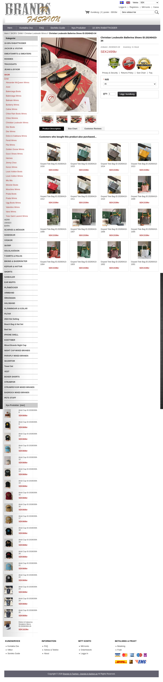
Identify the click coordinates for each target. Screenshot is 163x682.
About (46, 653)
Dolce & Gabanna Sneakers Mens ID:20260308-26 (25, 624)
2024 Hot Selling (11, 319)
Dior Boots (10, 127)
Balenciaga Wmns (13, 96)
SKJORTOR (9, 361)
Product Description (52, 129)
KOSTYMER (9, 340)
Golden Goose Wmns (15, 149)
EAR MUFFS (9, 282)
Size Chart (141, 73)
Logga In (122, 7)
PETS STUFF (10, 398)
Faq (150, 73)
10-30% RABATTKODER (15, 43)
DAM (20, 33)
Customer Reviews (92, 129)
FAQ (46, 646)
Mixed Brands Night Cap (15, 345)
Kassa (156, 7)
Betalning (121, 646)
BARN (7, 226)
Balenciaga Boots (13, 91)
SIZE (107, 79)
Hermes (9, 158)
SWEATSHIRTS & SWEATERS (17, 54)
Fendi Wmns (11, 140)
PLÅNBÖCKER (11, 287)
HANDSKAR (9, 235)
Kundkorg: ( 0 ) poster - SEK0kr (104, 12)
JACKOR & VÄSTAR (13, 48)
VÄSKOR (8, 240)
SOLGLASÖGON (11, 251)
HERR (7, 220)
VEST (6, 371)
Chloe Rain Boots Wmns (16, 114)
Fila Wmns (10, 145)
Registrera (134, 7)
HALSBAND (9, 303)
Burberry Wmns (12, 105)
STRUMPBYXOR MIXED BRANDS (19, 387)
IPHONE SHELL (11, 335)
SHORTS (8, 272)
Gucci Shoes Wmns (14, 154)
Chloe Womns (12, 118)
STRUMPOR (9, 382)
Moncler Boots (12, 185)
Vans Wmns (11, 212)
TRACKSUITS (10, 64)
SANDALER (9, 277)
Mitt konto (146, 7)
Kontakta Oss (13, 646)
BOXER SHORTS (12, 377)
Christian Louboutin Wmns (35, 33)
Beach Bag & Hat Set (13, 324)
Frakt (119, 650)
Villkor (10, 650)
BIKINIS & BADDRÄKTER (15, 261)
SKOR (13, 33)
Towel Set (8, 366)
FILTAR (7, 314)
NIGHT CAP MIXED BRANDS (17, 350)
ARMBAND (9, 293)
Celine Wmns (11, 109)
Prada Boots (11, 194)
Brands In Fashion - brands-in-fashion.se (80, 674)
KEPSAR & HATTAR (13, 266)
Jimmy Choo (11, 163)
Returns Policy (127, 73)
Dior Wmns (10, 131)
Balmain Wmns (12, 100)
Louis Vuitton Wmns (14, 176)
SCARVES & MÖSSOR (14, 230)
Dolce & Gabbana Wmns (16, 136)
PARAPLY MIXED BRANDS (16, 356)
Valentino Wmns (13, 207)
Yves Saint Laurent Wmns (17, 216)
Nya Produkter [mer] (15, 405)
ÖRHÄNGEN (9, 298)
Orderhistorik (86, 650)
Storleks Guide (13, 653)
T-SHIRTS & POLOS (13, 256)
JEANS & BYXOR (12, 69)
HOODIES (8, 59)
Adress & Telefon (51, 650)
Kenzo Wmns (11, 167)
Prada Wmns (11, 198)
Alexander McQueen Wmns (17, 82)
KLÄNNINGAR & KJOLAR (15, 308)
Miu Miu (9, 180)
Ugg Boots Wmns (13, 203)
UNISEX (7, 223)
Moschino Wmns (13, 189)
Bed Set (7, 329)
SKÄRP (7, 245)
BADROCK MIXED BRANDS (16, 392)
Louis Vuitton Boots (14, 171)
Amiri (8, 87)
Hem (9, 28)
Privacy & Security (110, 73)
